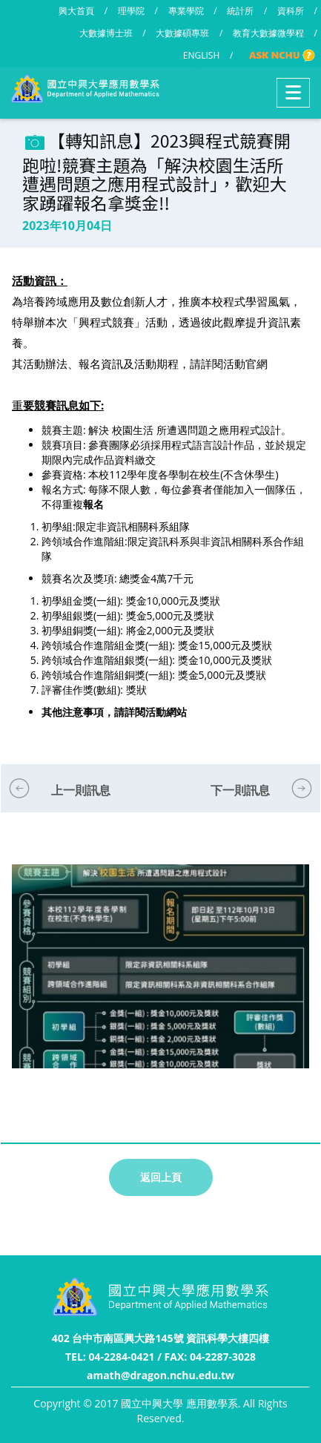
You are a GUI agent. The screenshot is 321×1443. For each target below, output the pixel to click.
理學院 (131, 10)
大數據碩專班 (182, 33)
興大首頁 (76, 10)
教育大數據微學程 (268, 33)
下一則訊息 (240, 790)
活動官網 (245, 363)
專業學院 (186, 10)
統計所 (240, 10)
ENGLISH (201, 55)
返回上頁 (161, 1177)
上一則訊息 (80, 790)
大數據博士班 (106, 33)
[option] (160, 981)
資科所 (290, 10)
